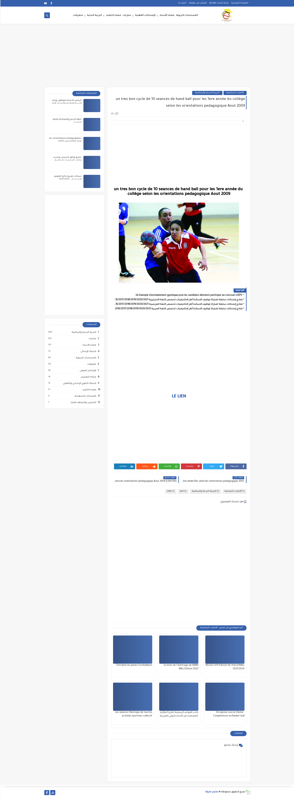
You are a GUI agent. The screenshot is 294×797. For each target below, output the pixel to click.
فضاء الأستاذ (89, 345)
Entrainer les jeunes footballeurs (134, 665)
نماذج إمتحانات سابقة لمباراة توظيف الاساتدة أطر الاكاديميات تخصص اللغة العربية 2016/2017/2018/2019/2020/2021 (178, 309)
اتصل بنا (182, 3)
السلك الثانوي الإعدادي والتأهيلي (79, 383)
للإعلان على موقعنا (197, 3)
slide (170, 491)
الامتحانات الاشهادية (85, 396)
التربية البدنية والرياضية (207, 93)
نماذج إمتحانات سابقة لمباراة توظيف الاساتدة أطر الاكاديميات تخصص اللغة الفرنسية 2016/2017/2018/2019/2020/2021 (177, 304)
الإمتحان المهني (87, 370)
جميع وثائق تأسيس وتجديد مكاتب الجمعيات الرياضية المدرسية (67, 160)
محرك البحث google (218, 3)
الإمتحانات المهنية (145, 15)
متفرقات (77, 15)
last (182, 491)
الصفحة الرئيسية (239, 3)
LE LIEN (178, 397)
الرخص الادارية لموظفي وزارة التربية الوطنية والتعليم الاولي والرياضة (65, 103)
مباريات (126, 15)
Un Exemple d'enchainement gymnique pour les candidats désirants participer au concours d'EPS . (188, 295)
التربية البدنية (94, 15)
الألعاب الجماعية (234, 93)
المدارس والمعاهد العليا (83, 402)
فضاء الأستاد (166, 15)
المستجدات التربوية (186, 15)
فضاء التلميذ (113, 15)
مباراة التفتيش (88, 377)
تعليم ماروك (211, 792)
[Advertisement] (147, 58)
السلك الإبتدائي (88, 351)
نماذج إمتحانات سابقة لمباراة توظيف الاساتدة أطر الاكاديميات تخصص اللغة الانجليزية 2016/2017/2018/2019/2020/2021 (177, 300)
